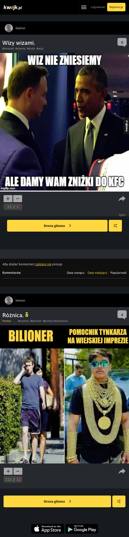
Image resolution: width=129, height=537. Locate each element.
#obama (20, 48)
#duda (31, 48)
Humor (6, 321)
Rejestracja (116, 7)
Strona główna (57, 226)
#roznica (23, 321)
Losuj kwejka (117, 228)
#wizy (40, 48)
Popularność (118, 273)
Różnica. (15, 315)
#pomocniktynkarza (55, 321)
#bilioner (35, 321)
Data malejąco (97, 273)
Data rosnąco (75, 273)
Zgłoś (122, 214)
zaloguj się (43, 264)
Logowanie (98, 7)
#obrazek (8, 48)
